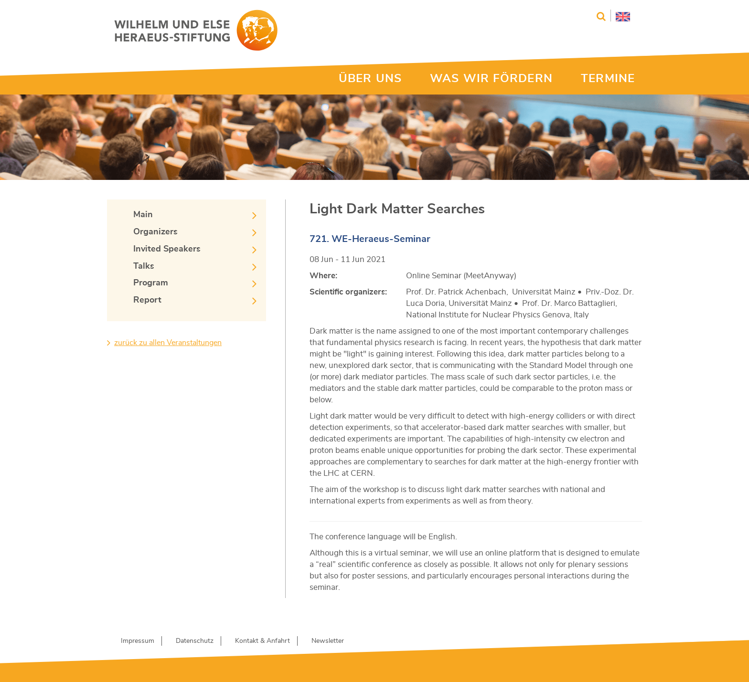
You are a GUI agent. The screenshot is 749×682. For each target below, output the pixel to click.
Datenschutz (195, 641)
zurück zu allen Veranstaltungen (168, 342)
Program (150, 283)
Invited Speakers (167, 249)
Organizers (155, 232)
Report (147, 300)
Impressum (137, 641)
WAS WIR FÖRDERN (491, 78)
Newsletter (327, 641)
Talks (143, 266)
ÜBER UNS (370, 78)
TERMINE (608, 78)
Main (143, 214)
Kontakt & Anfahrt (262, 641)
